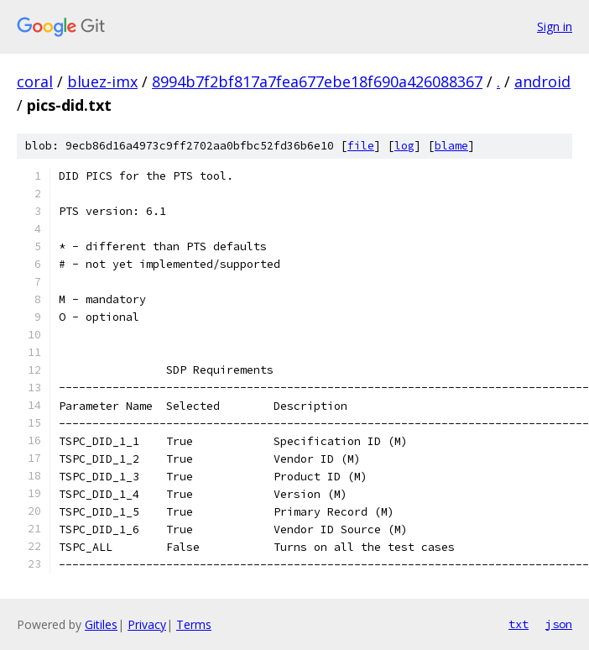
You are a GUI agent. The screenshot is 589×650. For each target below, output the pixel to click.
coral (35, 81)
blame (451, 146)
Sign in (554, 26)
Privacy (147, 624)
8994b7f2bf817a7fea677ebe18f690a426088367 (317, 81)
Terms (193, 624)
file (360, 146)
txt (518, 624)
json (558, 624)
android (542, 81)
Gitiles (101, 624)
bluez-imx (102, 81)
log (404, 146)
